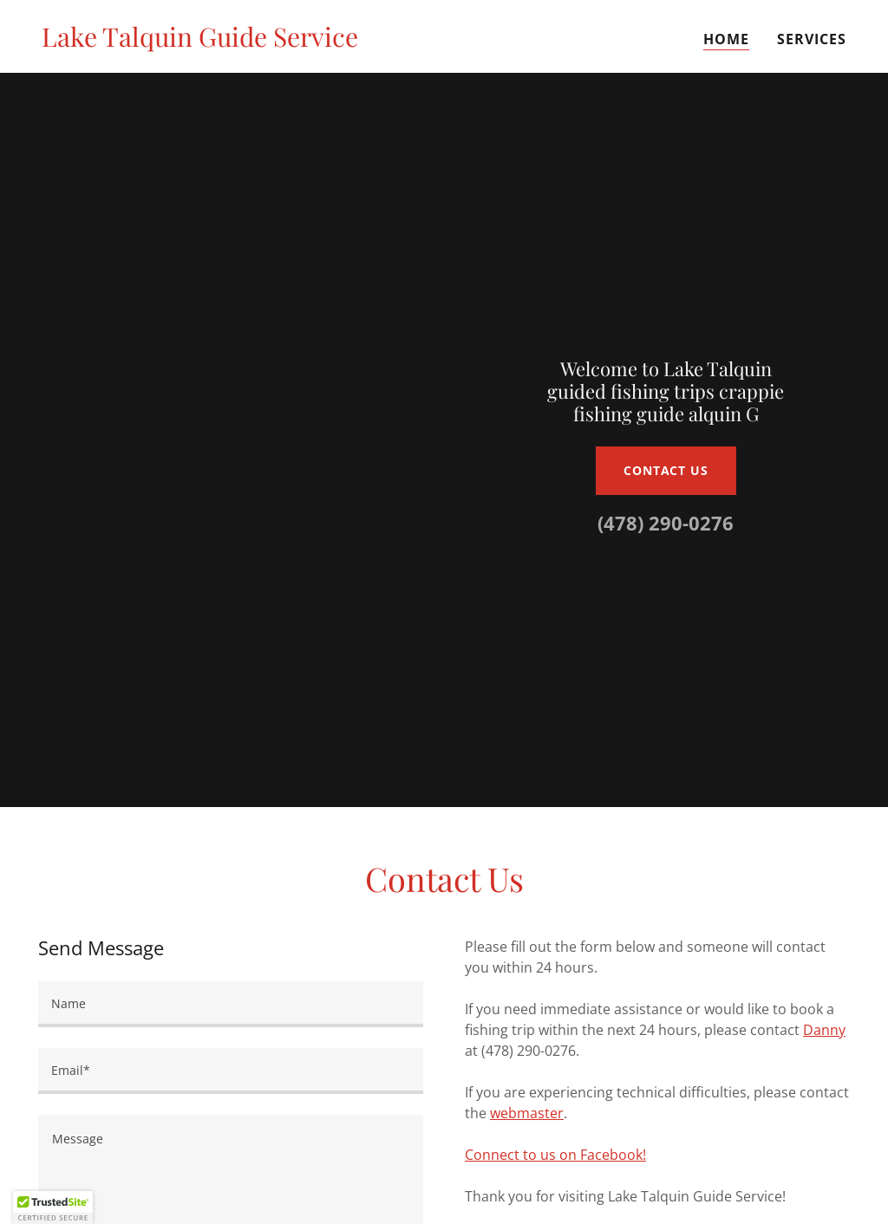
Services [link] (811, 39)
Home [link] (726, 39)
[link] (200, 41)
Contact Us (666, 470)
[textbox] (230, 1004)
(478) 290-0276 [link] (665, 523)
